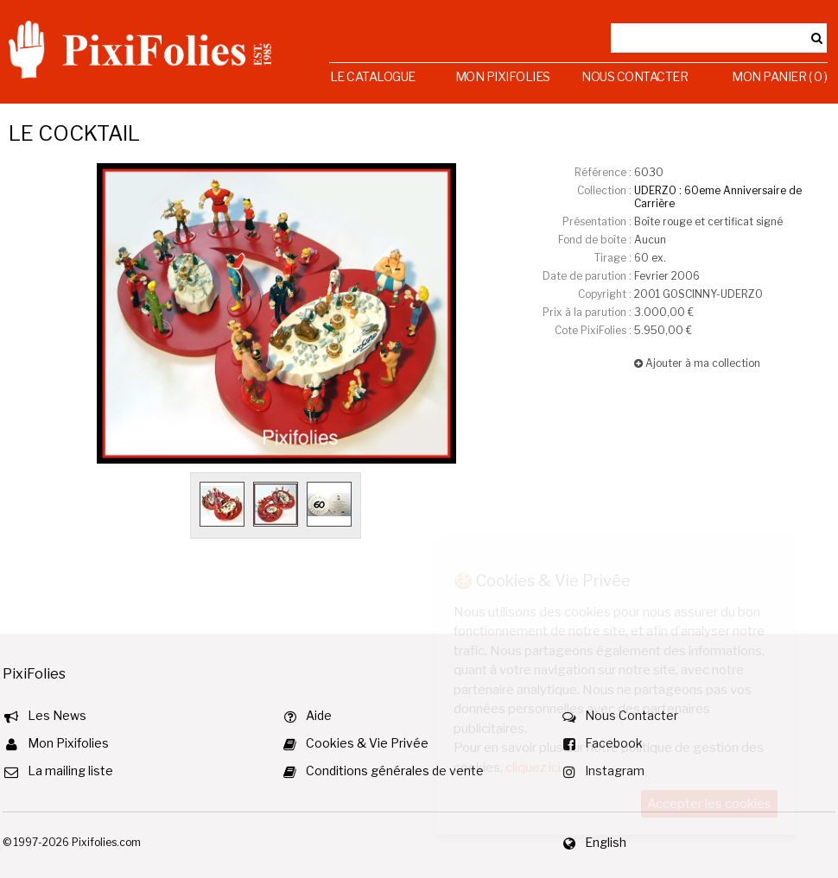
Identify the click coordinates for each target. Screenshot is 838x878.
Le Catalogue (373, 76)
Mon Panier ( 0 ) (779, 76)
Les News (57, 715)
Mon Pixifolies (502, 76)
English (605, 842)
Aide (319, 715)
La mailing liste (70, 770)
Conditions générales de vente (395, 770)
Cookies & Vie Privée (367, 743)
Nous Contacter (634, 76)
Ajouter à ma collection (697, 363)
